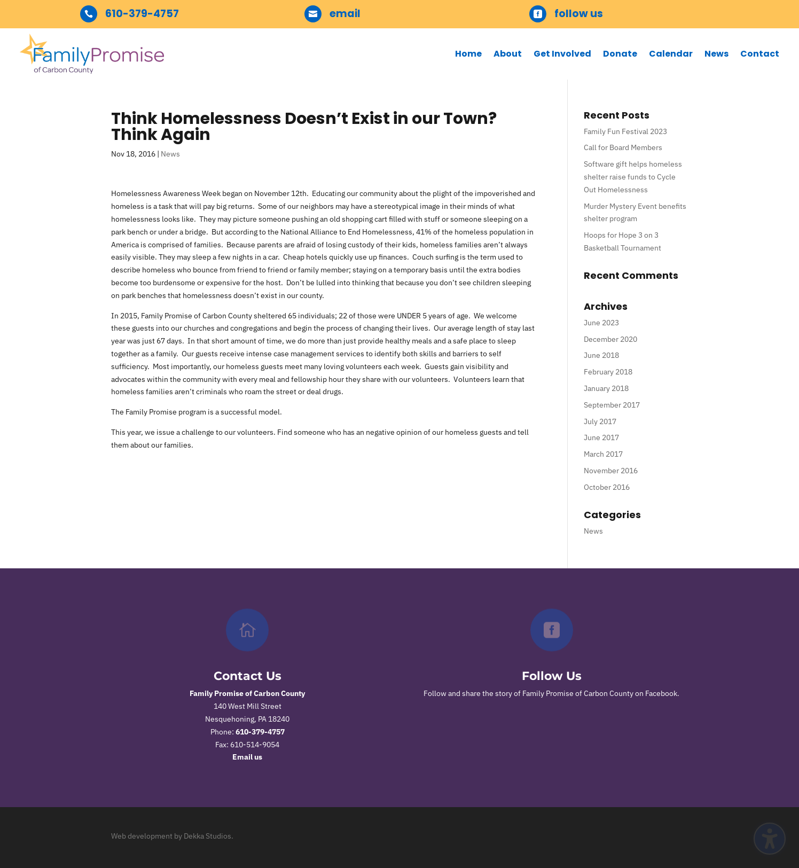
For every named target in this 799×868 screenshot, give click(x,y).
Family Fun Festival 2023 (625, 131)
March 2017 (603, 454)
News (170, 154)
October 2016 (607, 487)
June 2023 (601, 322)
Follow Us (552, 676)
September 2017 (612, 405)
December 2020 (610, 339)
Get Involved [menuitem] (562, 54)
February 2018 (608, 372)
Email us (247, 757)
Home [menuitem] (468, 54)
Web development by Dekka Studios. (172, 836)
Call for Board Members (623, 147)
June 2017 (601, 437)
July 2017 (600, 421)
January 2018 (606, 388)
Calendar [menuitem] (671, 54)
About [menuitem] (508, 54)
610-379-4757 (260, 732)
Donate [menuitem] (620, 54)
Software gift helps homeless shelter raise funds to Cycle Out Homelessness (633, 176)
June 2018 (601, 355)
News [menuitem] (716, 54)
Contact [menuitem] (759, 54)
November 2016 (611, 470)
